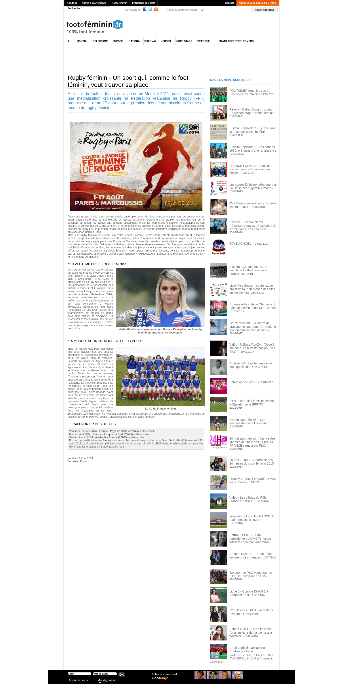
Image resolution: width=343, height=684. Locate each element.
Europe (118, 41)
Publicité (180, 661)
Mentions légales (95, 661)
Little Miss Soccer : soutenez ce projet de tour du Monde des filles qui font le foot (251, 285)
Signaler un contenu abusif (135, 661)
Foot (161, 681)
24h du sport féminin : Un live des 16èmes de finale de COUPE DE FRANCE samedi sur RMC (249, 436)
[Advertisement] (144, 59)
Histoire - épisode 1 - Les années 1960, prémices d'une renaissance (252, 148)
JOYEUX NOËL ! (239, 240)
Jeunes (166, 41)
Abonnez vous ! (77, 680)
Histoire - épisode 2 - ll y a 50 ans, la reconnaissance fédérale (250, 129)
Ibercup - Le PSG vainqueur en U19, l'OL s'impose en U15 (250, 566)
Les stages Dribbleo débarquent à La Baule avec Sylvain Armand (251, 186)
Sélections (100, 41)
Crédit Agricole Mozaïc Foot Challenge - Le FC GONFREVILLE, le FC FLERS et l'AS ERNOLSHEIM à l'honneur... (252, 642)
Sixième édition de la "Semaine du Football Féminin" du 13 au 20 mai (249, 303)
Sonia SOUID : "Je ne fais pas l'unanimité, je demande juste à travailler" (247, 624)
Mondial (82, 41)
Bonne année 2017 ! (241, 376)
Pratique (203, 41)
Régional (150, 41)
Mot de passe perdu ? (109, 680)
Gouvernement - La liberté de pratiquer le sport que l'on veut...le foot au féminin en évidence (252, 323)
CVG (112, 661)
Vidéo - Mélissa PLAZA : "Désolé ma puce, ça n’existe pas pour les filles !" (251, 340)
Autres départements (94, 3)
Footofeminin (119, 3)
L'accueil (68, 41)
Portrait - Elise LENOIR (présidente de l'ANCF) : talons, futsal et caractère (251, 528)
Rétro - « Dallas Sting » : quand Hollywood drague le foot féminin (248, 111)
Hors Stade (184, 41)
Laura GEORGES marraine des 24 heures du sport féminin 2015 (249, 453)
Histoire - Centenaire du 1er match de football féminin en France (251, 265)
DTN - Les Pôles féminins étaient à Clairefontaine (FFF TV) (249, 397)
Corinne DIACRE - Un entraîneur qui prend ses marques (250, 547)
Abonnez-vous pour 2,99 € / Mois (257, 3)
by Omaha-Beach (200, 661)
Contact (229, 3)
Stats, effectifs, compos (236, 41)
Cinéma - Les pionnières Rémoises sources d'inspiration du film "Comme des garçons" (251, 225)
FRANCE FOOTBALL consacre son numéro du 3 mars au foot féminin (250, 167)
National (135, 41)
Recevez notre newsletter (182, 9)
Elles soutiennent (164, 676)
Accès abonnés (264, 9)
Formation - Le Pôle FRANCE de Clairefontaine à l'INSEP (248, 510)
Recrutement (163, 661)
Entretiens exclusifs (143, 3)
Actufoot (72, 3)
